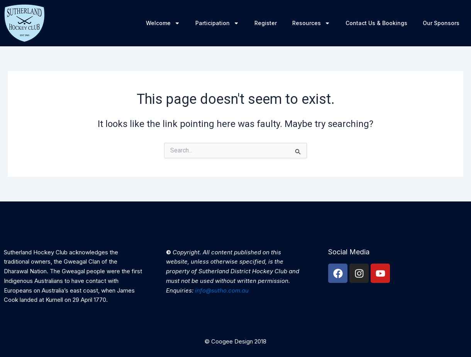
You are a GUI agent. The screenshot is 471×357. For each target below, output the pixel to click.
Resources (311, 23)
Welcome (163, 23)
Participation (217, 23)
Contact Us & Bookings (376, 23)
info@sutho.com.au (222, 290)
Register (265, 23)
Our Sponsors (441, 23)
